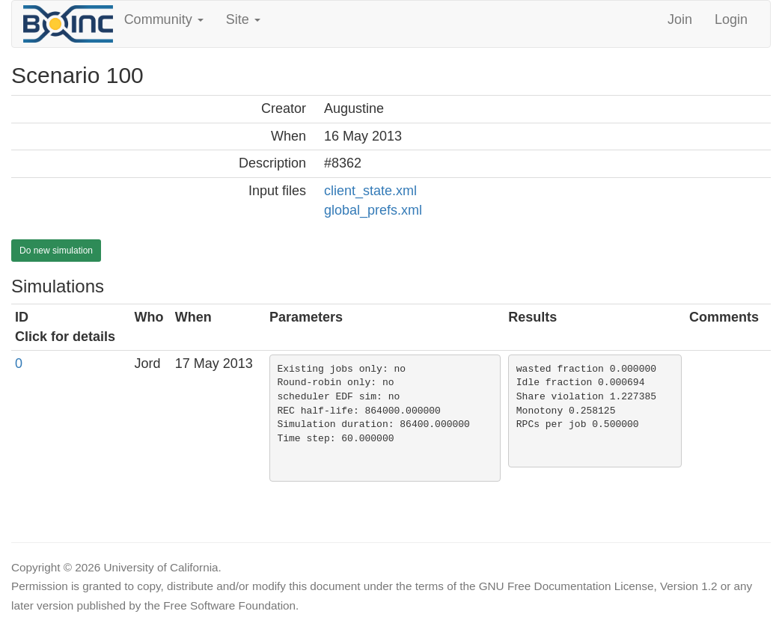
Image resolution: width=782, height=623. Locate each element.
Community (164, 19)
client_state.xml (370, 190)
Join (680, 19)
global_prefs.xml (373, 210)
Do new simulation (56, 250)
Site (243, 19)
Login (731, 19)
